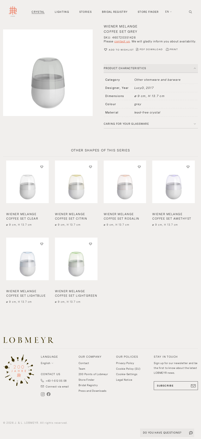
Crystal (38, 11)
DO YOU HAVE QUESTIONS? (162, 432)
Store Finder (148, 11)
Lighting (62, 11)
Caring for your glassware (126, 123)
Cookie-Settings (126, 374)
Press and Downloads (93, 390)
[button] (50, 73)
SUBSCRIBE (176, 386)
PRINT (174, 49)
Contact (84, 363)
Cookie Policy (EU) (128, 368)
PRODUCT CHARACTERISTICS (125, 68)
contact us (122, 41)
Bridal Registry (115, 11)
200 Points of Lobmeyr (93, 374)
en (167, 11)
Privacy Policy (125, 363)
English (45, 363)
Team (82, 368)
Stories (85, 11)
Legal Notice (124, 379)
